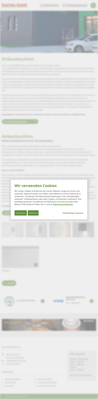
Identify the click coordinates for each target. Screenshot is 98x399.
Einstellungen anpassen (73, 213)
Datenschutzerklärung (63, 204)
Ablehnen (33, 213)
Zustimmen (21, 213)
